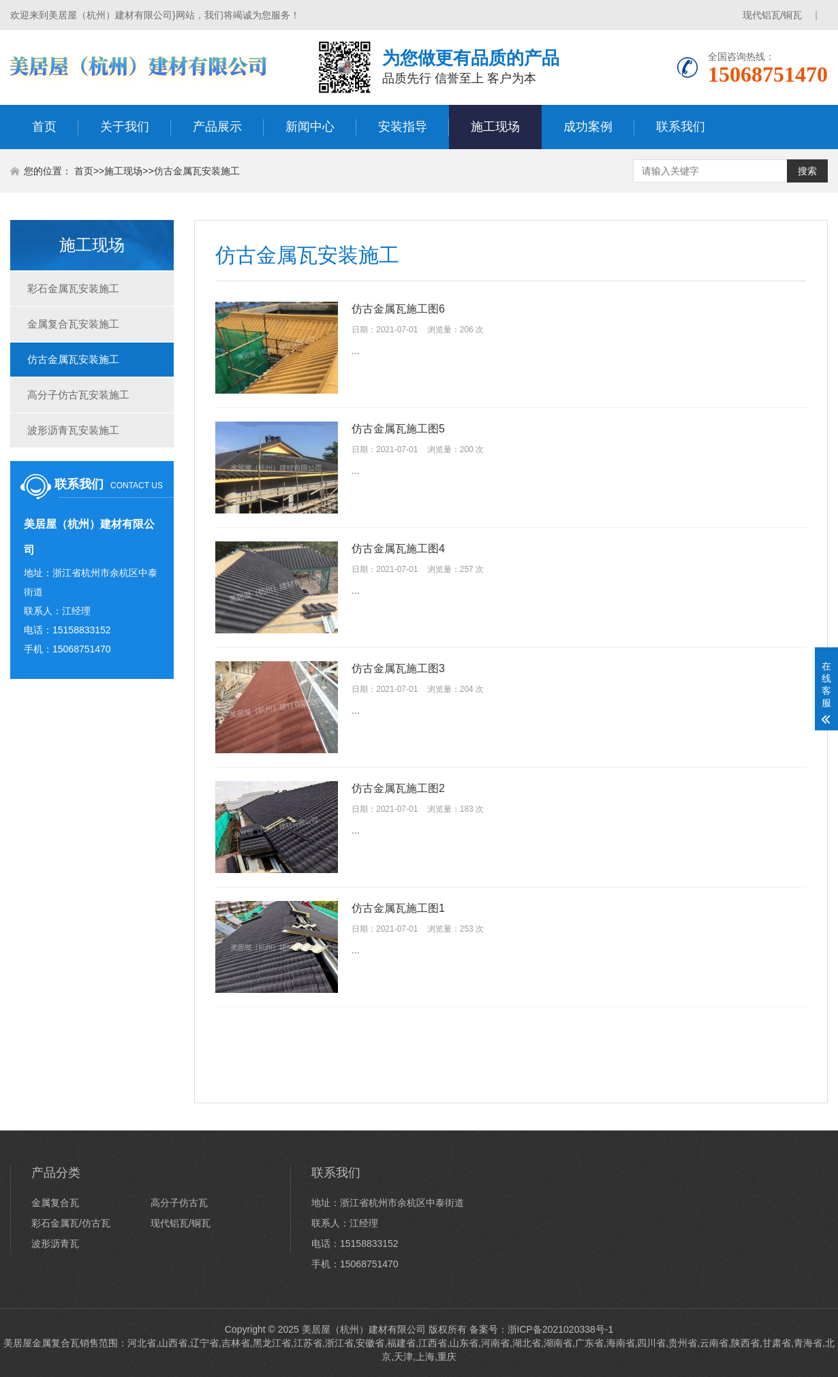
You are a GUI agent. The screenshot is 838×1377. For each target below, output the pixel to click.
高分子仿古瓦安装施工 (78, 394)
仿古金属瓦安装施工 (197, 170)
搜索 (807, 170)
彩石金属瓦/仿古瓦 (70, 1223)
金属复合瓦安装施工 (73, 324)
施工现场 (495, 126)
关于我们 (124, 126)
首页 (44, 126)
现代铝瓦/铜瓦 (773, 15)
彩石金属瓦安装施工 (73, 288)
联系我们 (680, 126)
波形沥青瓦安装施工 (73, 430)
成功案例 (587, 126)
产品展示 (217, 126)
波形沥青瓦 (55, 1243)
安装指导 (402, 126)
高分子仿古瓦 (179, 1202)
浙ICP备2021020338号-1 (561, 1329)
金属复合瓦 (55, 1202)
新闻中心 (310, 126)
